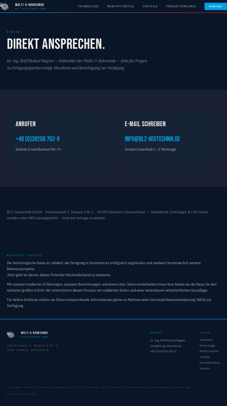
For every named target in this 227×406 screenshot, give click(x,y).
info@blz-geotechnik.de (152, 139)
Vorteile (150, 6)
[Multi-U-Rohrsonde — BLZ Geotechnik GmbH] (23, 6)
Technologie (88, 6)
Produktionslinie (181, 6)
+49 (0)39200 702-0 (38, 139)
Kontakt (216, 6)
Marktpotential (120, 6)
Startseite (206, 339)
